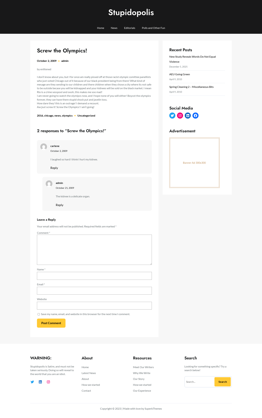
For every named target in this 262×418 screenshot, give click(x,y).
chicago (48, 115)
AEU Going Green (179, 74)
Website (42, 299)
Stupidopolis (131, 12)
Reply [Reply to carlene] (54, 168)
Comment (43, 232)
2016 (40, 115)
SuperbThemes (153, 408)
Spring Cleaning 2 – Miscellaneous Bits (191, 86)
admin (65, 60)
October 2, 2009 (58, 150)
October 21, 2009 (65, 187)
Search (223, 381)
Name (41, 269)
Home (100, 27)
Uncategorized (86, 115)
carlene (54, 145)
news (57, 115)
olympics (67, 115)
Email (41, 284)
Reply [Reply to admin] (59, 205)
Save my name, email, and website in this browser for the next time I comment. (85, 314)
